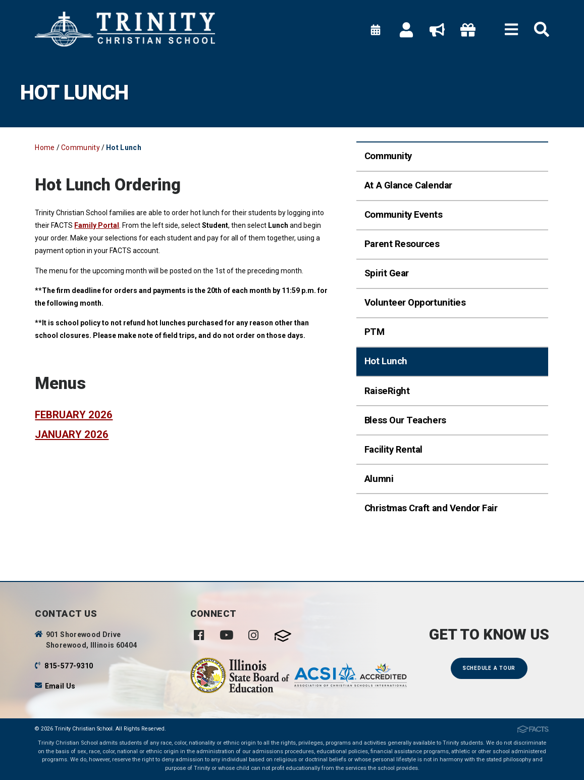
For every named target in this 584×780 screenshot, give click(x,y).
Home (45, 147)
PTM (374, 331)
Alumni (378, 478)
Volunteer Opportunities (414, 302)
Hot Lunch (123, 147)
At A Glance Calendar (408, 185)
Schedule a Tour (488, 668)
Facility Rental (393, 449)
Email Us (60, 686)
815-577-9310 (68, 666)
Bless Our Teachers (405, 420)
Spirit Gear (386, 273)
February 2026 (74, 415)
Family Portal (96, 225)
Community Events (403, 214)
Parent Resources (402, 244)
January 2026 (72, 434)
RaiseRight (386, 391)
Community (80, 147)
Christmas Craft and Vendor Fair (431, 508)
